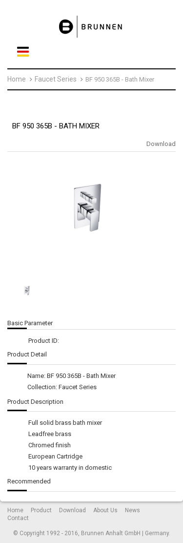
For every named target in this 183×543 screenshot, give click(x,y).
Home (16, 79)
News (132, 510)
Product (41, 510)
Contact (18, 518)
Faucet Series (56, 79)
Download (161, 143)
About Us (105, 510)
